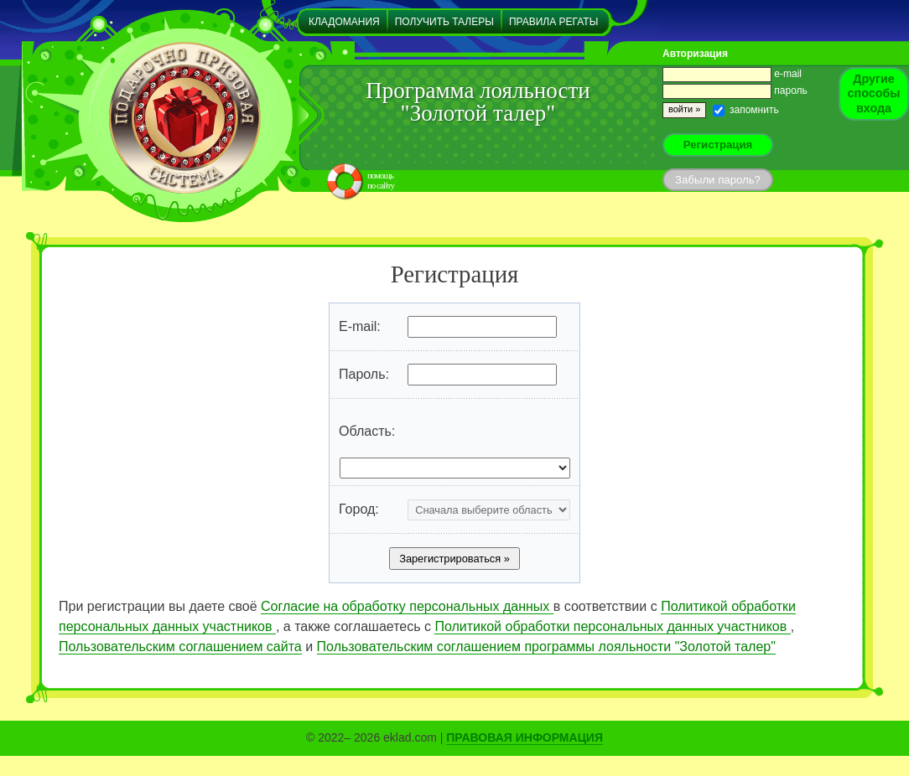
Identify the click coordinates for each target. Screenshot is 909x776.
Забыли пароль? (718, 179)
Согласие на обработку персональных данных (407, 606)
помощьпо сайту (380, 180)
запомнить (746, 110)
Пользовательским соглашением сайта (180, 646)
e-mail (732, 74)
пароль (735, 90)
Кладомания (344, 22)
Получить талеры (444, 22)
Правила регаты (553, 22)
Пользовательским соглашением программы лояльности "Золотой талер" (546, 646)
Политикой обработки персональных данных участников (612, 626)
